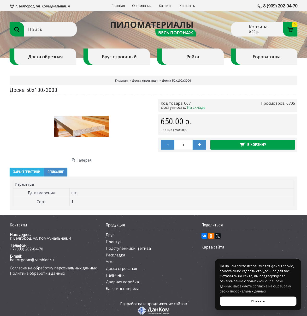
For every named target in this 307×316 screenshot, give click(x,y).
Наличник (115, 275)
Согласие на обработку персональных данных (53, 268)
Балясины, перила (122, 288)
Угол (110, 261)
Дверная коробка (122, 282)
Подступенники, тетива (128, 248)
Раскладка (115, 255)
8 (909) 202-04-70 (280, 6)
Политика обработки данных (37, 273)
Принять (258, 301)
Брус (110, 234)
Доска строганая (121, 268)
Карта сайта (212, 247)
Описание (55, 172)
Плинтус (113, 241)
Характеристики (26, 172)
